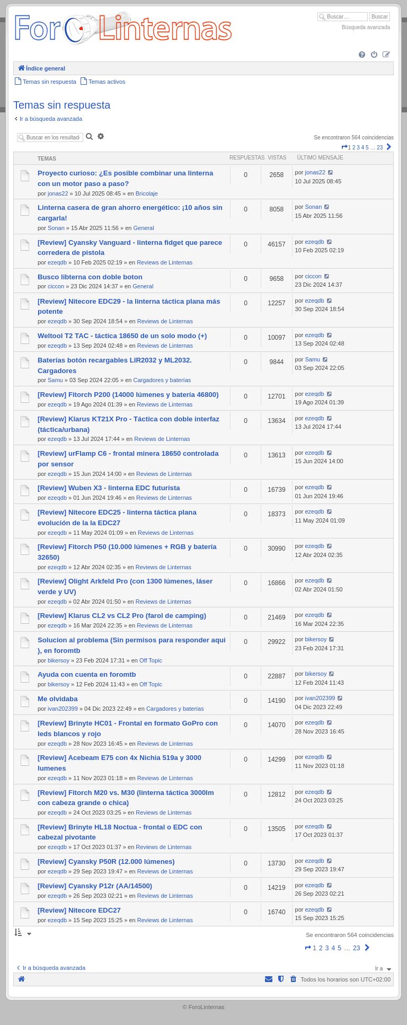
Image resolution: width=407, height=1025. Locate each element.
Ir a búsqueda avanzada (51, 119)
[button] (344, 148)
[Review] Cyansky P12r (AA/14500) (95, 886)
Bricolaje (147, 193)
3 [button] (358, 148)
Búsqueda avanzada (366, 27)
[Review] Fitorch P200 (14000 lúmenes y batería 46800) (128, 395)
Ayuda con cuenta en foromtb (87, 674)
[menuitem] (362, 55)
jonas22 (58, 193)
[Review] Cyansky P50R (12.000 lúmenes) (106, 861)
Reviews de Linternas (164, 262)
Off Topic (150, 660)
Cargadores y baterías (162, 380)
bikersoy (58, 660)
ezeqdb (57, 262)
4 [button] (363, 148)
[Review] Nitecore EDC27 (79, 910)
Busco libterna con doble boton (90, 277)
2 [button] (354, 148)
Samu (55, 380)
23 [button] (380, 148)
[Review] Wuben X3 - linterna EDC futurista (109, 488)
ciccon (56, 286)
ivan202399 (63, 708)
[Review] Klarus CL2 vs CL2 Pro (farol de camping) (122, 616)
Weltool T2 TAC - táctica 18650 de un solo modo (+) (122, 336)
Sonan (56, 228)
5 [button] (367, 148)
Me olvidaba (57, 699)
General (143, 228)
